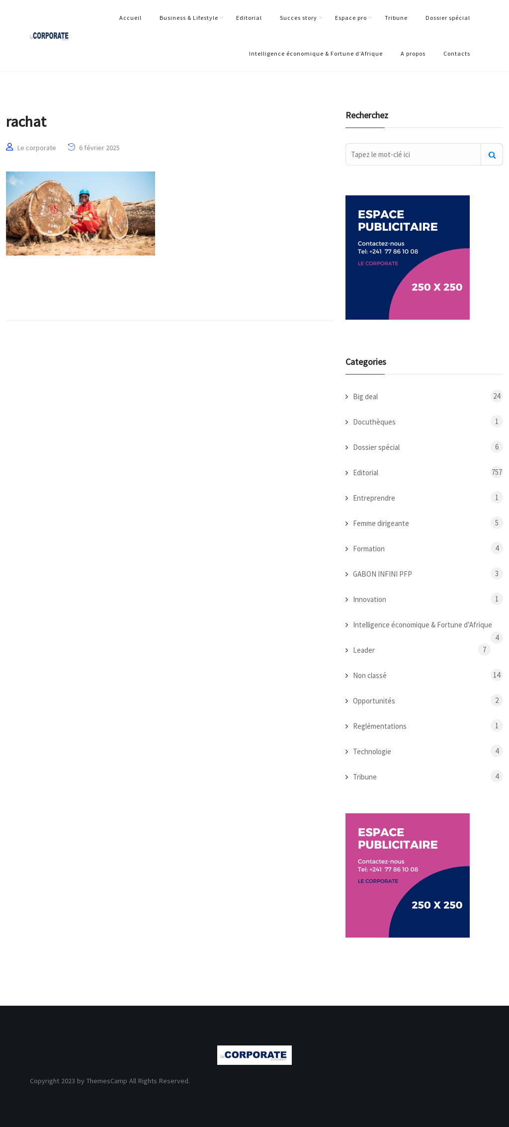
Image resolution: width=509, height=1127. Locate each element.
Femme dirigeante (381, 523)
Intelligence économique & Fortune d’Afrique (316, 53)
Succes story (298, 17)
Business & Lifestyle (189, 17)
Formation (369, 548)
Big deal (365, 396)
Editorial (249, 17)
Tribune (396, 17)
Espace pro (351, 17)
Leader (364, 650)
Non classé (370, 675)
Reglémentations (380, 726)
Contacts (456, 53)
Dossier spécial (447, 17)
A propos (413, 53)
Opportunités (374, 700)
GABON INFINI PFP (382, 574)
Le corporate (36, 147)
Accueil (130, 17)
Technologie (372, 751)
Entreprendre (374, 498)
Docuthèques (374, 422)
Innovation (369, 599)
